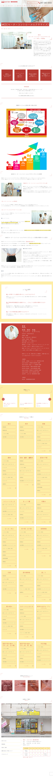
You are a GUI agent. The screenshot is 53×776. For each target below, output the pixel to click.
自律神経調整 (43, 487)
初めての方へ (11, 740)
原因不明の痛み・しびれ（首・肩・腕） (26, 644)
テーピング (43, 433)
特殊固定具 (9, 430)
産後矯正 (43, 484)
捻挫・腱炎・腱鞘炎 (26, 458)
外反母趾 (44, 644)
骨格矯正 (43, 436)
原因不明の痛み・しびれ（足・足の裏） (9, 644)
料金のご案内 (11, 747)
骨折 (26, 424)
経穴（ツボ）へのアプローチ (43, 430)
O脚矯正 (43, 490)
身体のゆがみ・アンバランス (43, 607)
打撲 (9, 572)
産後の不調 (43, 458)
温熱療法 (9, 484)
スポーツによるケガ (26, 606)
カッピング (43, 446)
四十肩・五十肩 (26, 529)
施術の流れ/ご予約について (11, 750)
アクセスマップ (11, 754)
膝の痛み (9, 606)
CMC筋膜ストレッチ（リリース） (9, 436)
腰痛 (9, 458)
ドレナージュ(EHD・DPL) (43, 443)
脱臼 (9, 424)
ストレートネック (9, 501)
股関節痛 (44, 529)
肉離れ (43, 501)
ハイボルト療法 (9, 433)
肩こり (43, 572)
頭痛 (43, 424)
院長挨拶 (11, 744)
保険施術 (9, 427)
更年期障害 (26, 572)
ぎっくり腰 (26, 501)
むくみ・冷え (9, 529)
